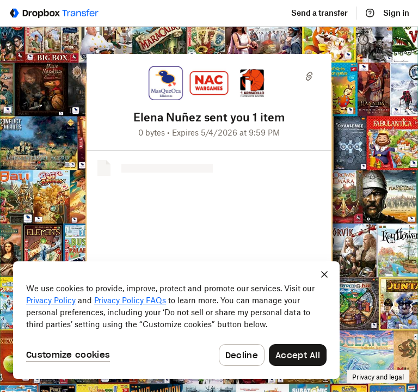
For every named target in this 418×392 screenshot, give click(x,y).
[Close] (324, 274)
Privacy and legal (378, 377)
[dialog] (176, 320)
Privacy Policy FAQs (130, 301)
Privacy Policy (51, 301)
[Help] (370, 13)
